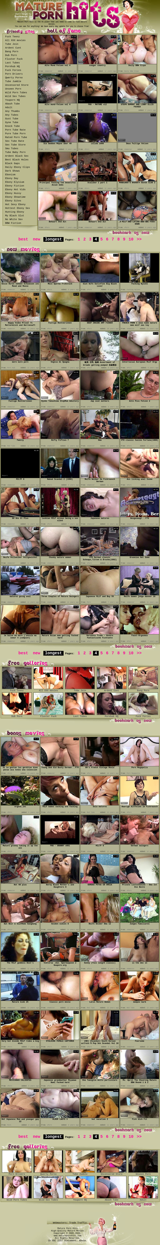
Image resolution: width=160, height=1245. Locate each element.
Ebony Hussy (13, 193)
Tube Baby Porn (15, 152)
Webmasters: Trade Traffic (70, 1222)
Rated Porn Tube (16, 137)
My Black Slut (14, 215)
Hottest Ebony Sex (17, 208)
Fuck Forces (13, 70)
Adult (8, 107)
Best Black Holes (16, 159)
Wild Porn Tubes (16, 92)
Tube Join (11, 44)
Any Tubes (11, 115)
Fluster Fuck (14, 59)
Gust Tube (11, 118)
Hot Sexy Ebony (15, 204)
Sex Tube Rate (14, 141)
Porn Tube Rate (15, 130)
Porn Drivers (14, 74)
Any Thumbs (12, 111)
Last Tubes (12, 62)
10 (131, 239)
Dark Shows (12, 171)
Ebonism (10, 174)
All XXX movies (15, 40)
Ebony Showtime (15, 197)
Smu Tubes (11, 148)
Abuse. (83, 1240)
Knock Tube (12, 126)
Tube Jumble (13, 81)
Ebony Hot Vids (15, 189)
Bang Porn (11, 51)
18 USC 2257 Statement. (63, 1240)
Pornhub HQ (12, 66)
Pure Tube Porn (15, 133)
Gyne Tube (11, 122)
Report (42, 62)
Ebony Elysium (14, 182)
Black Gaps (12, 163)
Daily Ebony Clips (17, 167)
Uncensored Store (16, 85)
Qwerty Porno (14, 77)
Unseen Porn (13, 89)
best (23, 239)
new (36, 239)
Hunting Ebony (14, 212)
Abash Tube (12, 103)
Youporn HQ (12, 100)
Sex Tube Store (15, 145)
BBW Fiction (13, 223)
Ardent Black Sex (16, 156)
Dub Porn (11, 55)
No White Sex (14, 219)
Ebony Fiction (14, 186)
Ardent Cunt (13, 48)
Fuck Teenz (12, 36)
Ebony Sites (13, 200)
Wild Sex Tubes (15, 96)
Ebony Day (11, 178)
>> (139, 239)
